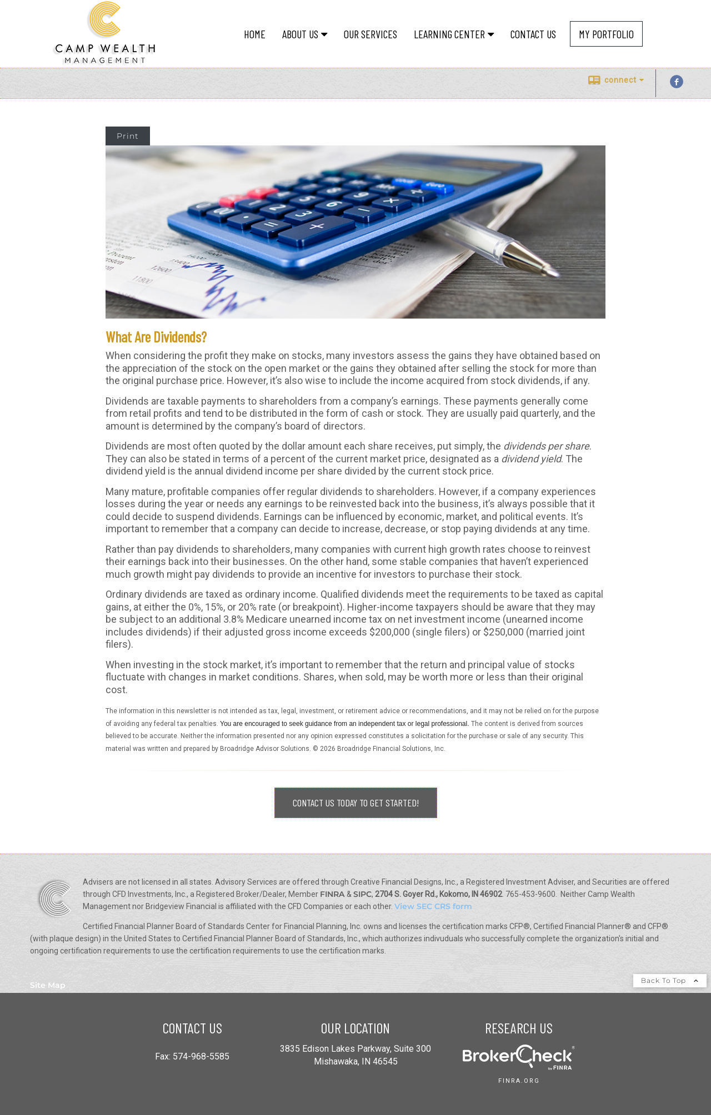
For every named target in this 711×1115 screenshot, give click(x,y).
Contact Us (533, 34)
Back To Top (670, 980)
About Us (300, 34)
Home (255, 34)
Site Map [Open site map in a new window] (48, 985)
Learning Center (449, 34)
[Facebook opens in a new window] (676, 85)
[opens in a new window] (519, 1067)
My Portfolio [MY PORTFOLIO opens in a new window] (606, 34)
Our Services (370, 34)
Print (128, 136)
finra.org (519, 1080)
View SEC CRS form (433, 906)
